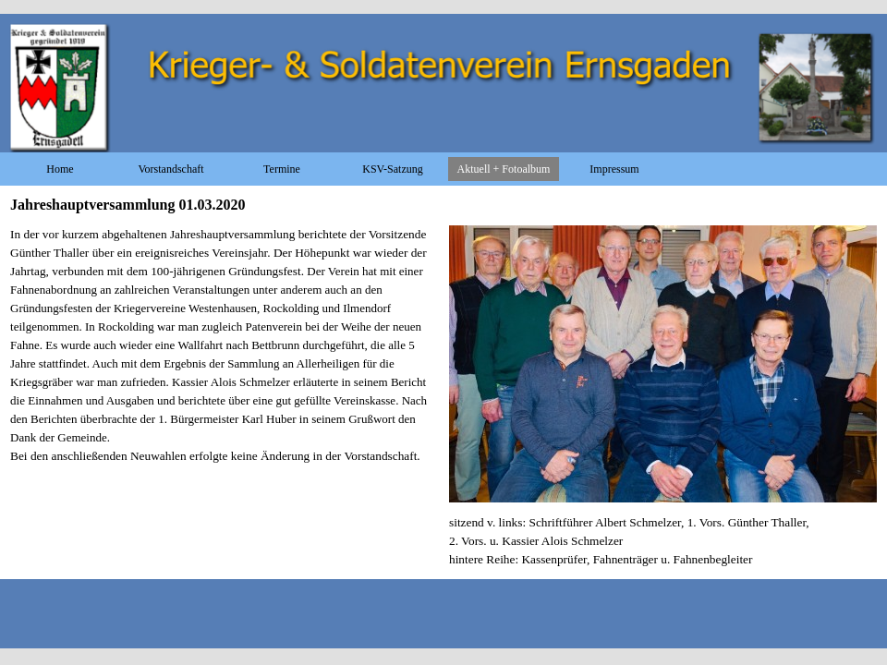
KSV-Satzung (392, 169)
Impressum (613, 169)
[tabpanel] (224, 354)
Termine (281, 169)
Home (59, 169)
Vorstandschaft (170, 169)
